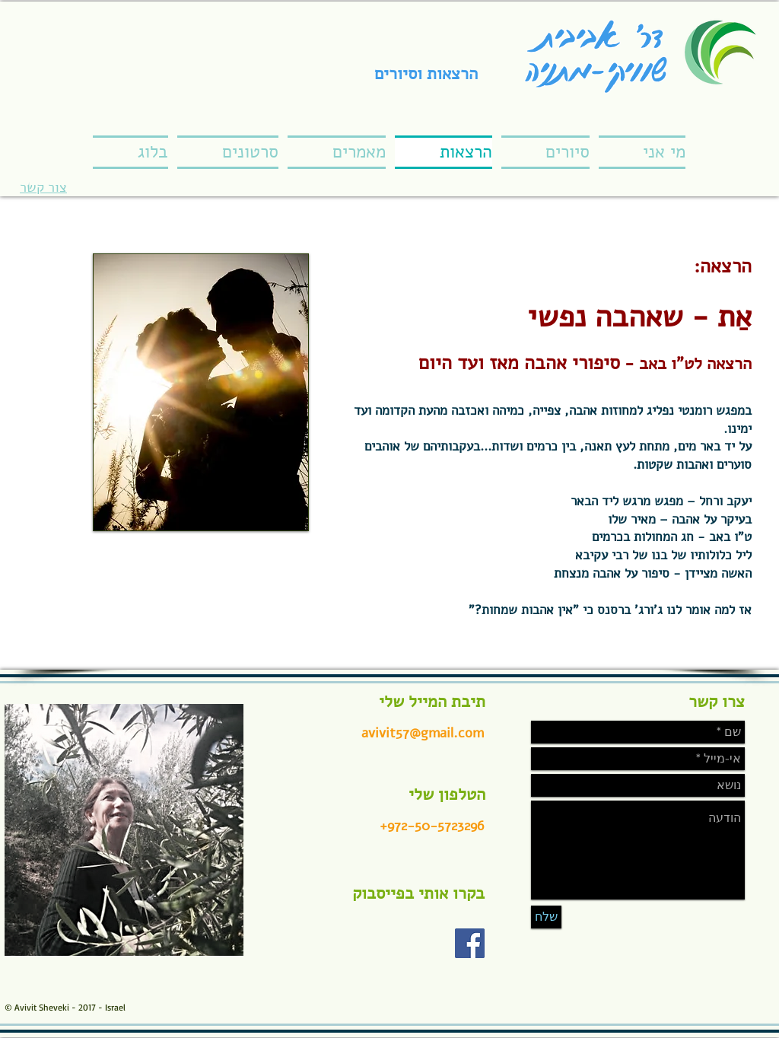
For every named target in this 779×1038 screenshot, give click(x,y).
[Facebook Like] (408, 950)
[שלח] (546, 917)
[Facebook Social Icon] (470, 943)
